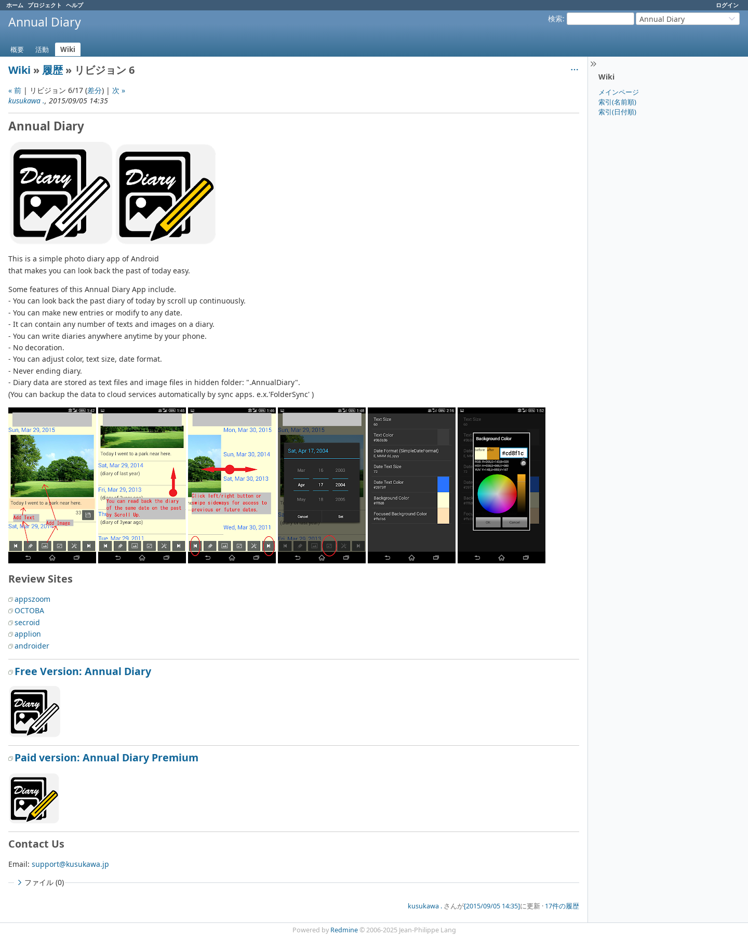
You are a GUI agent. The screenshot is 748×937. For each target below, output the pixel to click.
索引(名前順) (617, 102)
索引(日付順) (617, 111)
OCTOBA (29, 610)
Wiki (67, 49)
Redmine (344, 930)
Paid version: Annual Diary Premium (106, 757)
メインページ (618, 92)
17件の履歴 (562, 906)
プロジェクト (45, 5)
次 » (118, 90)
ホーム (14, 5)
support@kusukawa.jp (70, 864)
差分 (94, 90)
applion (28, 634)
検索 (555, 18)
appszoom (32, 599)
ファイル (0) (39, 882)
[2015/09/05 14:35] (492, 906)
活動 (42, 49)
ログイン (727, 5)
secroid (27, 622)
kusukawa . (26, 100)
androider (32, 646)
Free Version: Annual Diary (83, 671)
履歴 (52, 70)
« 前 (14, 90)
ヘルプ (74, 5)
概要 (17, 49)
